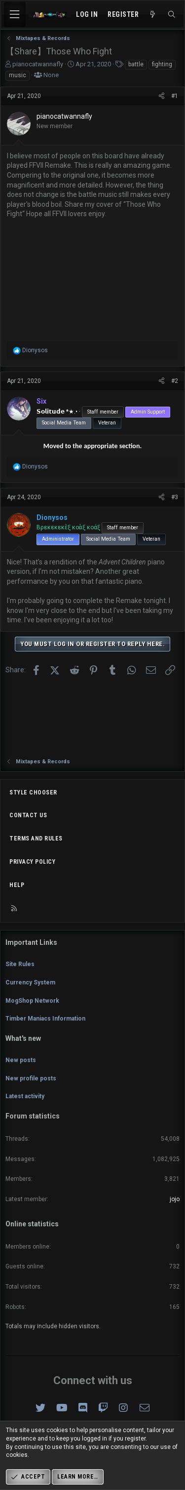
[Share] (161, 96)
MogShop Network (32, 1000)
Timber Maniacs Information (45, 1018)
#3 (174, 497)
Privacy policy (32, 861)
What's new (23, 1038)
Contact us (28, 815)
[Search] (171, 14)
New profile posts (30, 1078)
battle (136, 64)
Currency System (30, 982)
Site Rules (20, 964)
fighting (162, 64)
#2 (174, 380)
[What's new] (153, 14)
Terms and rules (36, 838)
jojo (175, 1199)
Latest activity (24, 1096)
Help (16, 885)
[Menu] (15, 14)
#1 (174, 96)
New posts (20, 1060)
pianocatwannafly (37, 64)
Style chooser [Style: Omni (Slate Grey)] (33, 792)
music (17, 75)
